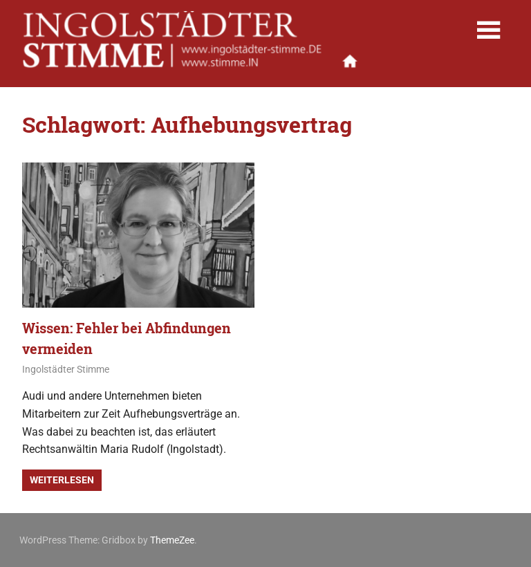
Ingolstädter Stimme (65, 369)
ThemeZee (172, 540)
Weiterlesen (62, 479)
